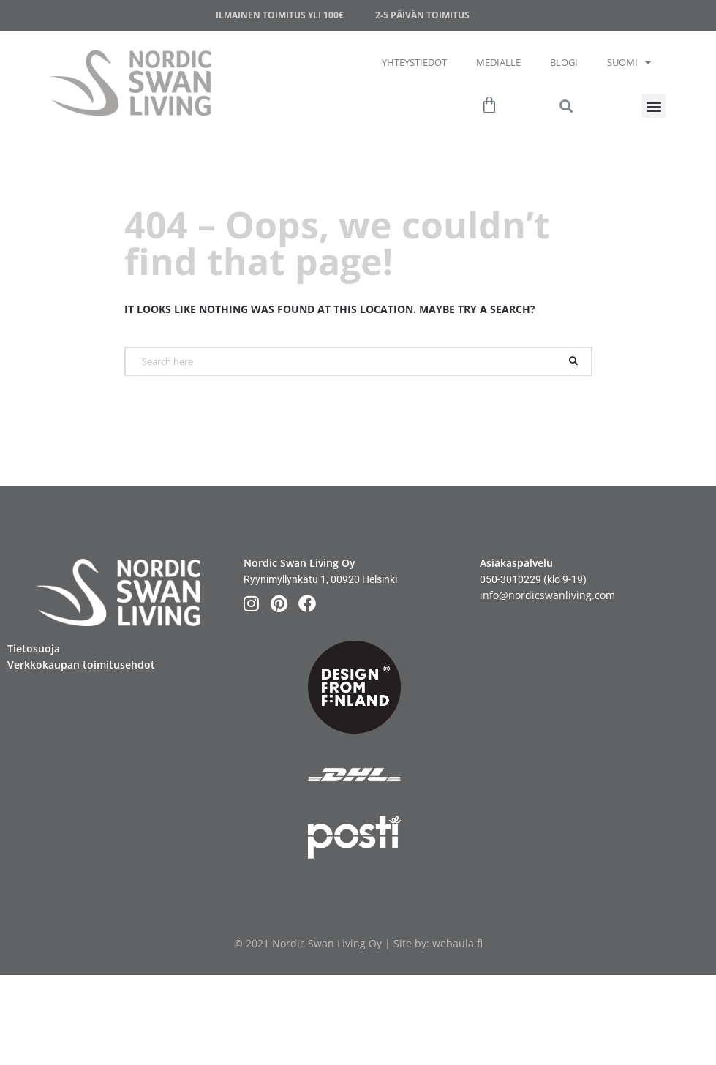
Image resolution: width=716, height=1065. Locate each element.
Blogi (564, 62)
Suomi (629, 62)
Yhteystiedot (414, 62)
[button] (653, 106)
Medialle (498, 62)
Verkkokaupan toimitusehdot (81, 664)
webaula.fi (457, 943)
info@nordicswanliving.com (547, 595)
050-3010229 (510, 579)
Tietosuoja (33, 648)
